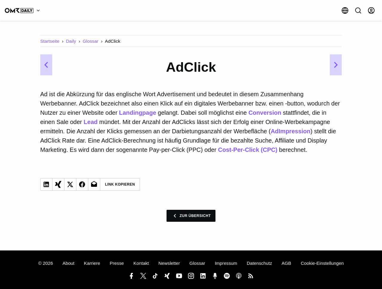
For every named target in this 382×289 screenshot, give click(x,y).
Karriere (92, 263)
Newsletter (169, 263)
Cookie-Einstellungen (322, 263)
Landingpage (138, 112)
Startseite (49, 41)
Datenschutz (259, 263)
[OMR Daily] (24, 10)
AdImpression (290, 131)
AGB (286, 263)
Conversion (264, 112)
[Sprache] (345, 10)
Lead (91, 122)
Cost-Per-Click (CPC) (247, 149)
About (68, 263)
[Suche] (358, 10)
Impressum (226, 263)
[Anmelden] (371, 10)
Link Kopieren (120, 184)
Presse (117, 263)
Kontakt (141, 263)
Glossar (90, 41)
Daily (71, 41)
